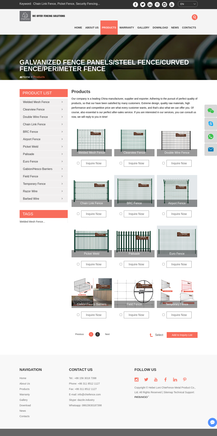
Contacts (189, 27)
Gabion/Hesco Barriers (91, 304)
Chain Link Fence (44, 3)
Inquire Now (93, 163)
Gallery (143, 27)
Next (107, 334)
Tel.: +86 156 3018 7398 (82, 378)
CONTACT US (81, 370)
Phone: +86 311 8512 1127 (84, 383)
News (175, 27)
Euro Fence (176, 253)
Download (160, 27)
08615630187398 (92, 405)
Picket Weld (91, 253)
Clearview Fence (134, 152)
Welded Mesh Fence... (32, 221)
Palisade (134, 253)
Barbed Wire (31, 198)
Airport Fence (177, 203)
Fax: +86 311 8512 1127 (83, 389)
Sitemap (168, 392)
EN (182, 4)
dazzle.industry (86, 399)
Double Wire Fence (177, 152)
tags (28, 214)
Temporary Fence (177, 304)
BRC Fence (134, 203)
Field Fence (134, 304)
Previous (79, 334)
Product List (37, 93)
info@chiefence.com (89, 394)
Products (109, 27)
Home (78, 27)
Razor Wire (30, 191)
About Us (92, 27)
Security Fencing (87, 3)
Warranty (126, 27)
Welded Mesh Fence (91, 152)
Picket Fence (66, 3)
